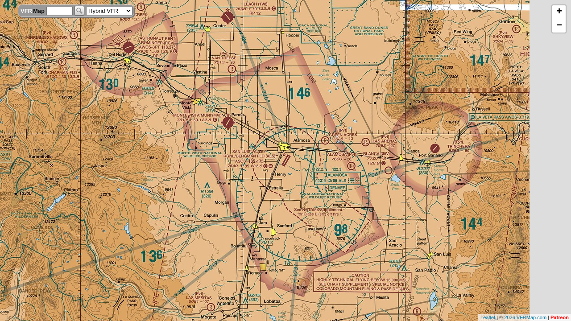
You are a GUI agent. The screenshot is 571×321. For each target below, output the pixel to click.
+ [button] (559, 12)
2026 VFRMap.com (525, 317)
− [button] (559, 26)
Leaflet (487, 317)
